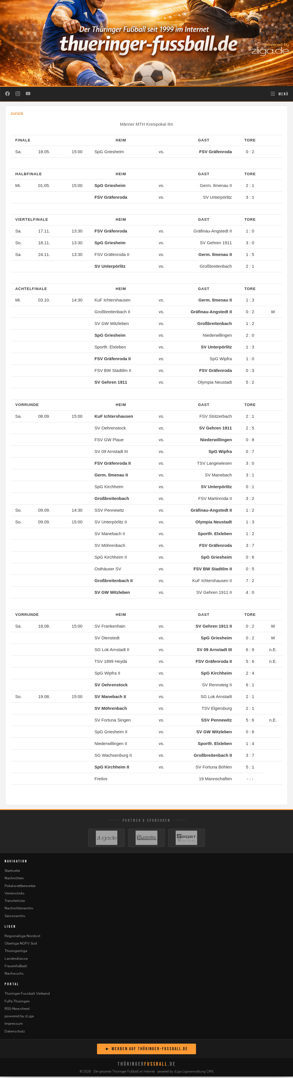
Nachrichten (14, 879)
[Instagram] (18, 94)
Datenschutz (15, 1032)
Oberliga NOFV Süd (21, 945)
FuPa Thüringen (17, 1002)
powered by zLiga (19, 1017)
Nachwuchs (14, 975)
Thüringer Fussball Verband (27, 995)
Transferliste (15, 902)
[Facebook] (7, 94)
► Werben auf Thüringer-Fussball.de (146, 1050)
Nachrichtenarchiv (19, 909)
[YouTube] (28, 94)
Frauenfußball (16, 967)
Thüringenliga (16, 952)
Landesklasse (16, 959)
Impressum (14, 1025)
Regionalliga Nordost (22, 937)
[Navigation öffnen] (279, 94)
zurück (17, 113)
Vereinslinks (15, 894)
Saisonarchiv (15, 917)
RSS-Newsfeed (17, 1010)
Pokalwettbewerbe (20, 887)
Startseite (12, 872)
